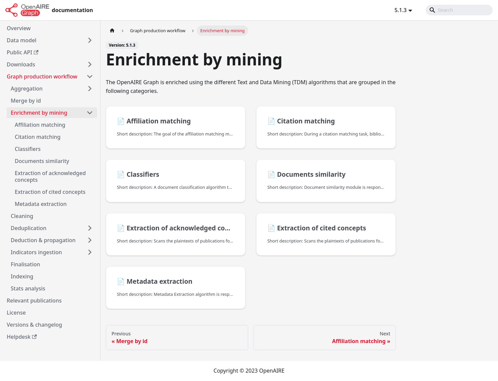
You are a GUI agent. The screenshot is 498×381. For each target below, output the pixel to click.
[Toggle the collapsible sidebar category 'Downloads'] (89, 64)
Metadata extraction (41, 204)
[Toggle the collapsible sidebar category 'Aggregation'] (89, 88)
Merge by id (26, 100)
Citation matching (38, 137)
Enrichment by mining (39, 112)
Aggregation (27, 88)
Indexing (22, 276)
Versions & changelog (34, 324)
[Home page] (112, 30)
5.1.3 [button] (401, 10)
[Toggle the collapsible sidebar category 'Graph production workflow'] (89, 76)
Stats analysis (28, 288)
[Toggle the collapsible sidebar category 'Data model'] (89, 40)
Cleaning (22, 216)
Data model (22, 40)
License (16, 312)
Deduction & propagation (43, 240)
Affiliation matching (40, 124)
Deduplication (29, 228)
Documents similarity (42, 161)
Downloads (21, 64)
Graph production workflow (42, 76)
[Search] (459, 10)
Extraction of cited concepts (50, 192)
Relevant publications (34, 300)
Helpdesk (22, 336)
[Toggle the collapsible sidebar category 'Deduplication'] (89, 228)
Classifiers (28, 149)
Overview (18, 28)
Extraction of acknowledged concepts (50, 176)
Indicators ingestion (36, 252)
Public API (23, 52)
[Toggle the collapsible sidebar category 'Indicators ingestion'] (89, 252)
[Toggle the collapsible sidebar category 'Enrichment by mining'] (89, 112)
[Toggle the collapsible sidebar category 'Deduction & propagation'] (89, 240)
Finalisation (25, 264)
